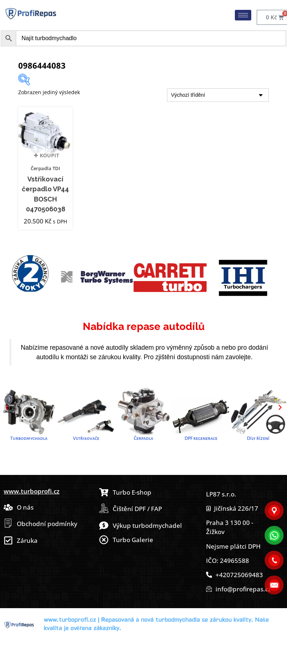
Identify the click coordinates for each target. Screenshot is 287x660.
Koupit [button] (49, 157)
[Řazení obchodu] (218, 95)
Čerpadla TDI (45, 168)
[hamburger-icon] (243, 15)
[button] (7, 407)
